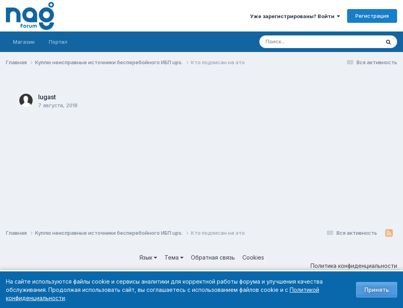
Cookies (253, 257)
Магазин (24, 42)
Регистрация (372, 16)
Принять (376, 289)
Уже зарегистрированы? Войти (295, 16)
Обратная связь (213, 257)
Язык (148, 257)
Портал (58, 42)
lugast (47, 97)
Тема (174, 257)
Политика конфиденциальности (354, 265)
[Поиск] (304, 41)
